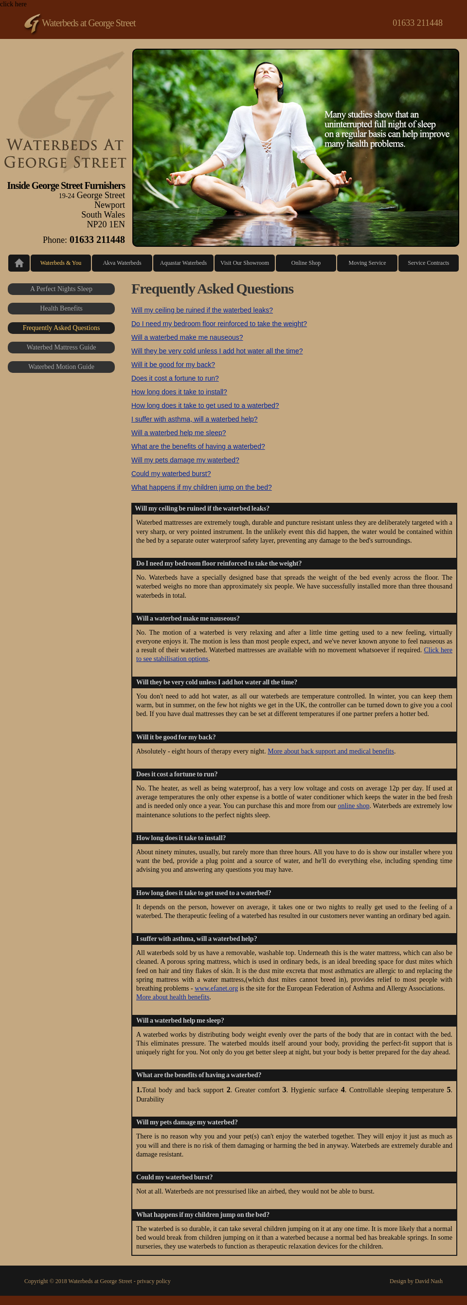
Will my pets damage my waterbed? (185, 460)
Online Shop (306, 262)
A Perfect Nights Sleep (61, 289)
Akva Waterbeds (122, 262)
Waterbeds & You (61, 262)
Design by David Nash (416, 1281)
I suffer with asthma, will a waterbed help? (194, 419)
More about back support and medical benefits (331, 751)
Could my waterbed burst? (171, 474)
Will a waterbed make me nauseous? (187, 337)
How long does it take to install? (179, 392)
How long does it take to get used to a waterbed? (205, 405)
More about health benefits (172, 997)
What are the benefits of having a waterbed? (198, 446)
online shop (353, 805)
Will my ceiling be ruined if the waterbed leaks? (202, 310)
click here (233, 648)
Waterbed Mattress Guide (61, 347)
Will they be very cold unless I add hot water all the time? (217, 351)
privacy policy (154, 1281)
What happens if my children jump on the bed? (201, 487)
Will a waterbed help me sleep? (178, 433)
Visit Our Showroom (244, 262)
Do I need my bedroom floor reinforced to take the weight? (219, 324)
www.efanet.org (216, 988)
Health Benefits (61, 308)
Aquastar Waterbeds (183, 262)
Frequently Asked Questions (61, 327)
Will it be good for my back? (173, 364)
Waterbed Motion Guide (61, 366)
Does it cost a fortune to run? (175, 378)
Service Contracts (428, 262)
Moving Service (367, 262)
